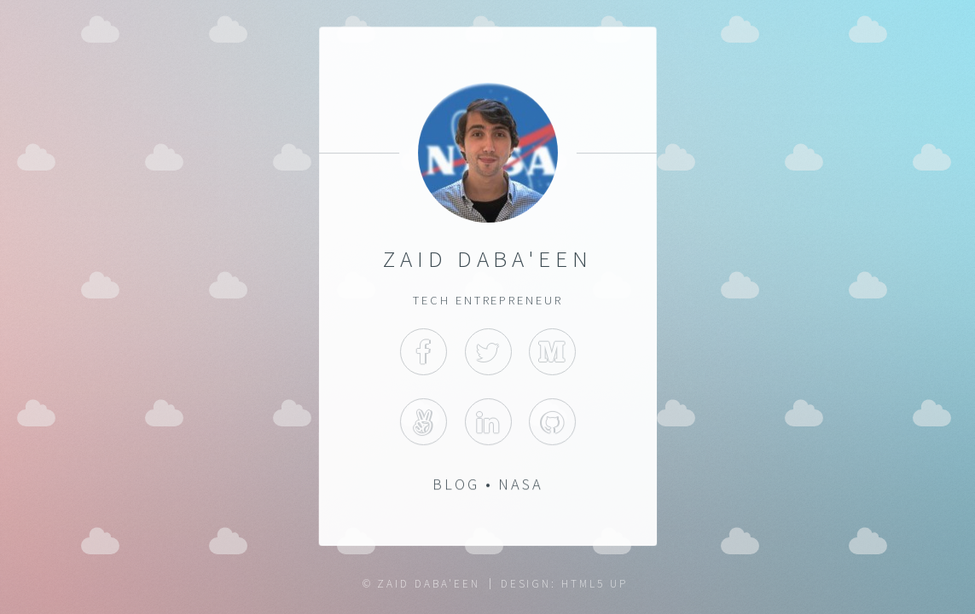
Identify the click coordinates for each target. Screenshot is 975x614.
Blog (455, 485)
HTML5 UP (594, 583)
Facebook (422, 351)
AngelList (422, 422)
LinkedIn (487, 422)
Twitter (487, 351)
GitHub (552, 422)
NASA (520, 485)
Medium (552, 351)
